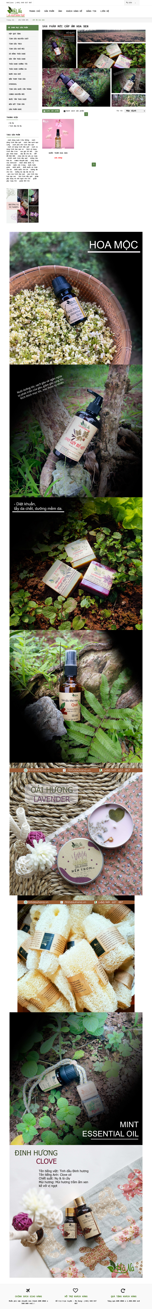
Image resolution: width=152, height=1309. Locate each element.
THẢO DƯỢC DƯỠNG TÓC (18, 64)
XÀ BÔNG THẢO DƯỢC (17, 54)
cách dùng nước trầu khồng (18, 140)
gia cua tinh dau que (16, 174)
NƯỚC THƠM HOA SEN (58, 153)
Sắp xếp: (120, 111)
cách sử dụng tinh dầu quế (18, 147)
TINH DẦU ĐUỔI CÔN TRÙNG (20, 89)
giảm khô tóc (24, 181)
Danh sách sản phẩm (75, 111)
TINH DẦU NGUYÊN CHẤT (18, 39)
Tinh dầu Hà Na (15, 126)
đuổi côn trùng (19, 165)
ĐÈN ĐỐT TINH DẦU (17, 104)
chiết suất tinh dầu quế (17, 158)
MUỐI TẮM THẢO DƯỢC (17, 99)
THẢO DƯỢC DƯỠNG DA (17, 69)
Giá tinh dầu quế (25, 176)
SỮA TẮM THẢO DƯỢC (17, 59)
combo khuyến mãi (21, 161)
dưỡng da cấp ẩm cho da (24, 172)
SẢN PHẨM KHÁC (15, 109)
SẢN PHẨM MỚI (23, 20)
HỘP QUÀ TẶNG (15, 34)
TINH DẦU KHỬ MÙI (17, 49)
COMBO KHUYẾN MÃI (17, 94)
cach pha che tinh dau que (23, 145)
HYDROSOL (13, 84)
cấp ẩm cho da (25, 154)
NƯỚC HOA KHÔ (15, 74)
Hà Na (12, 123)
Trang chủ (10, 20)
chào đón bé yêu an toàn (27, 156)
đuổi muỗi (16, 167)
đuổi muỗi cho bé (21, 170)
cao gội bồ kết (26, 151)
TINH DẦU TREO (15, 44)
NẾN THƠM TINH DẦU (17, 79)
